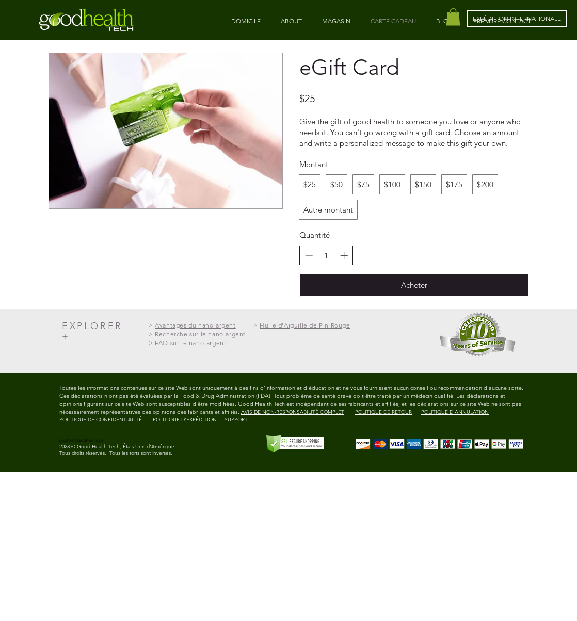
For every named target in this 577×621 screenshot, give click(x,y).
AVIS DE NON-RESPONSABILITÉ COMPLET (292, 411)
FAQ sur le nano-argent (190, 343)
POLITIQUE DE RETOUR (383, 411)
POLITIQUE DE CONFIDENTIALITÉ (100, 419)
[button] (453, 16)
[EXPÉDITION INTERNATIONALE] (517, 18)
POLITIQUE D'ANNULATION (455, 411)
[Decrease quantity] (309, 255)
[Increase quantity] (344, 255)
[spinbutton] (326, 255)
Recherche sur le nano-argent (200, 334)
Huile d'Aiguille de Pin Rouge (305, 325)
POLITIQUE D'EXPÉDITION (185, 419)
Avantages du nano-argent (195, 325)
